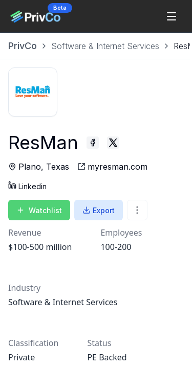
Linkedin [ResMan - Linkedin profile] (27, 186)
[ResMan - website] (112, 166)
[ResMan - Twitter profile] (113, 142)
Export (98, 210)
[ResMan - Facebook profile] (93, 142)
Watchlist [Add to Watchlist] (39, 210)
